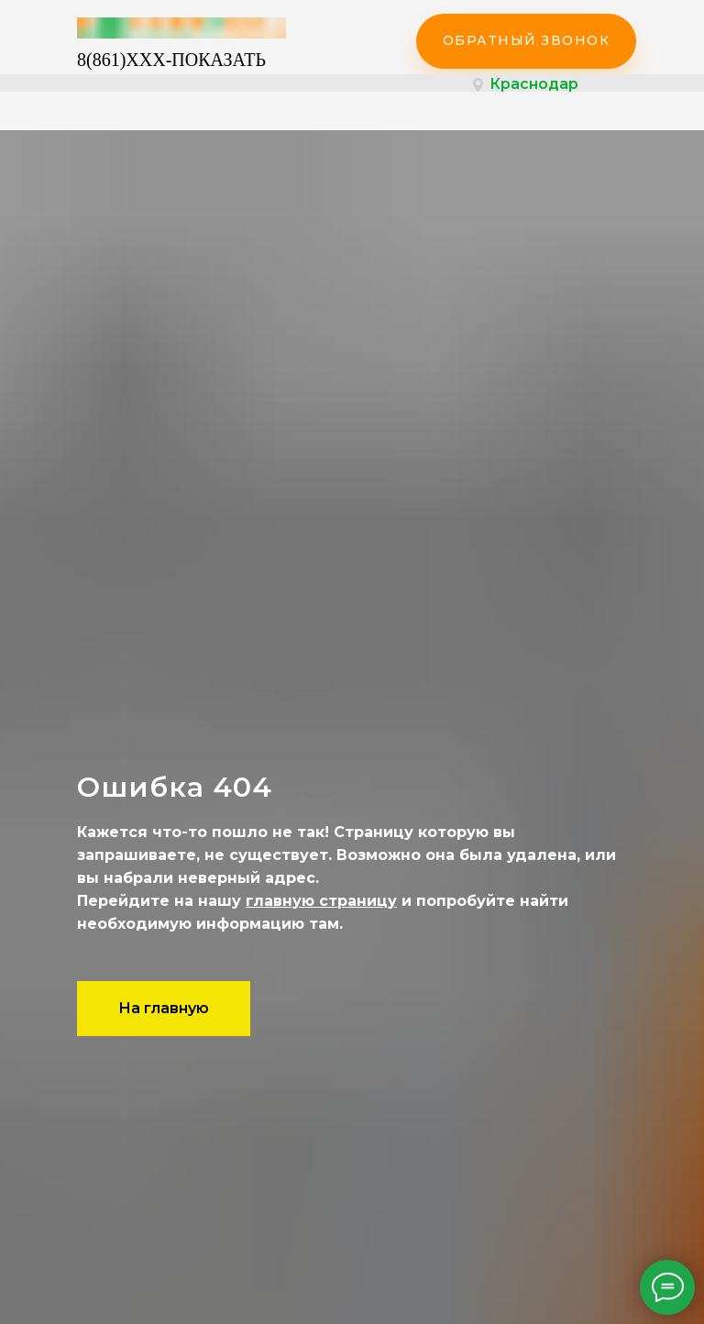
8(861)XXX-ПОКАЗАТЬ (171, 60)
